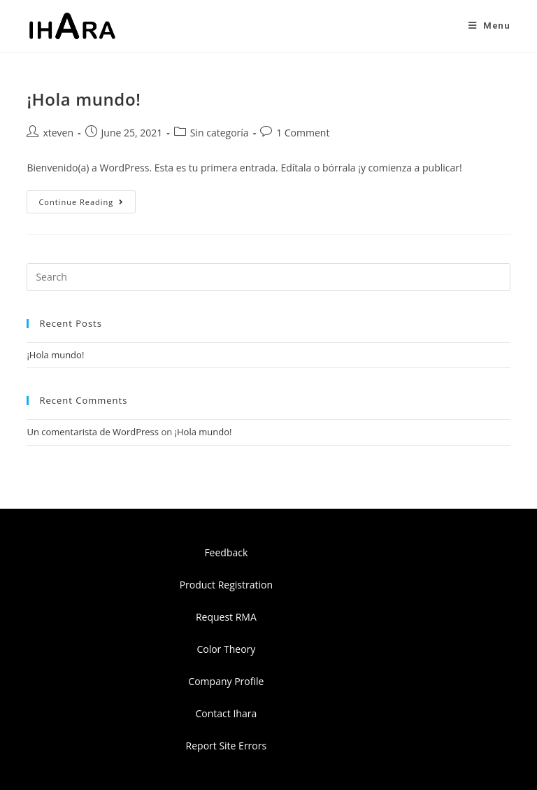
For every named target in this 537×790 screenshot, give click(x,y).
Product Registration (226, 584)
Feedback (226, 552)
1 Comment (302, 132)
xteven (58, 132)
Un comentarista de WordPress (93, 431)
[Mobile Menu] (489, 25)
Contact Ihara (226, 713)
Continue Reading (87, 198)
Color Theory (225, 649)
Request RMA (226, 616)
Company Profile (226, 681)
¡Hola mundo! (84, 99)
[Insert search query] (268, 277)
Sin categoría (219, 132)
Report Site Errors (226, 745)
